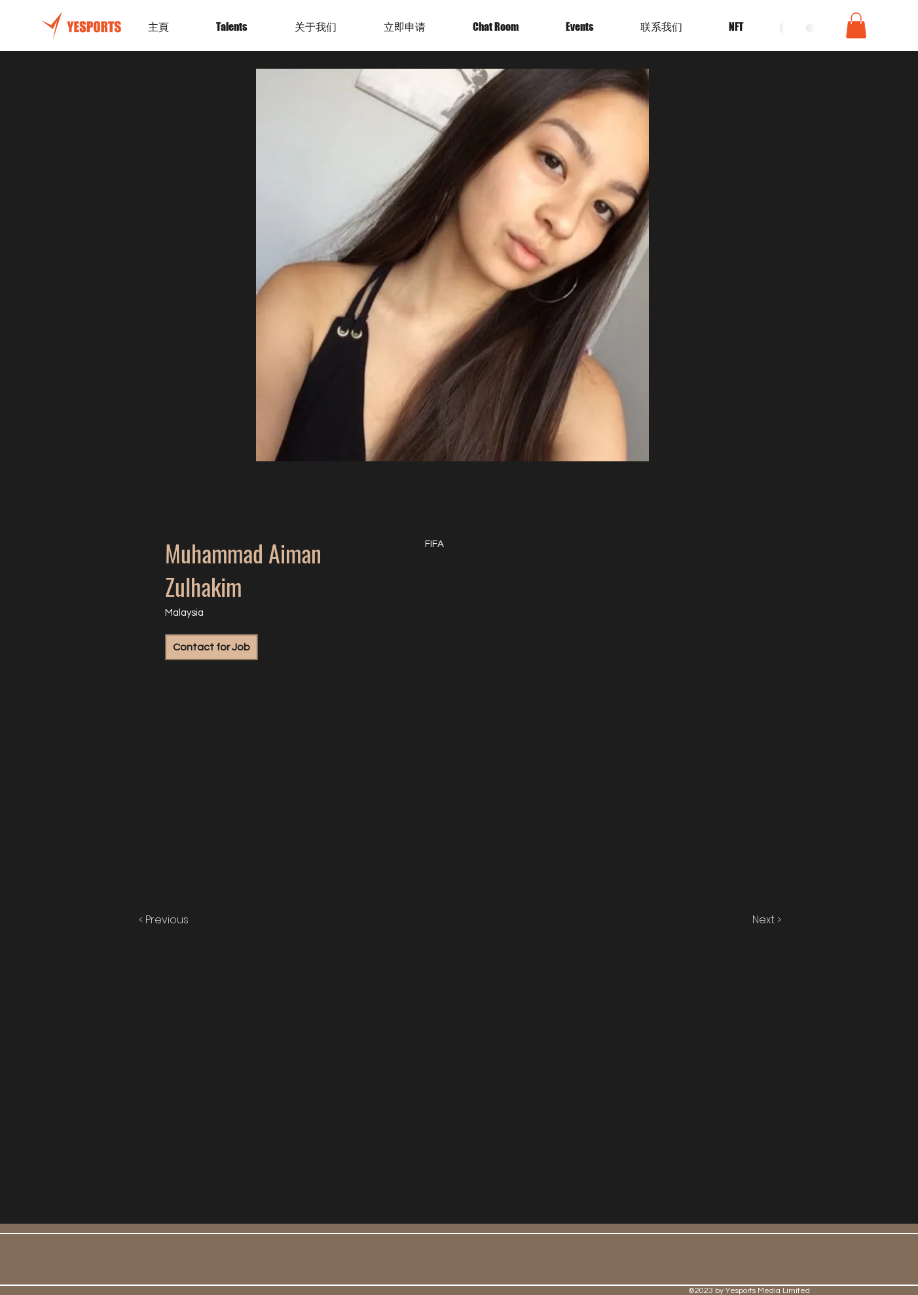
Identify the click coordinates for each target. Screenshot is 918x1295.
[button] (593, 26)
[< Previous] (177, 920)
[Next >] (753, 920)
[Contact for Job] (211, 647)
